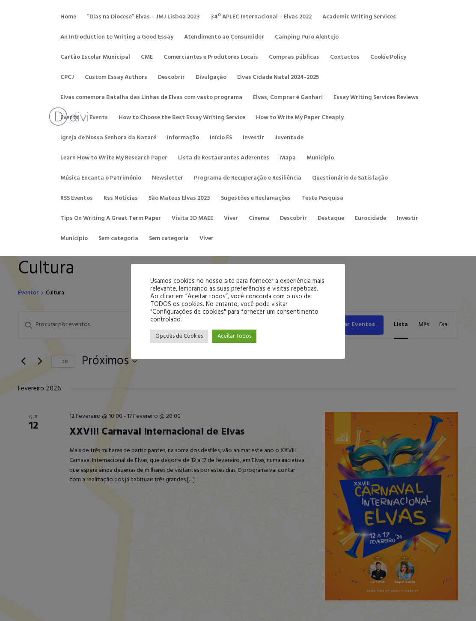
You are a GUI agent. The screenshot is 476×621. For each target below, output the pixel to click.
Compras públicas (294, 57)
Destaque (331, 218)
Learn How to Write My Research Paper (113, 158)
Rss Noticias (121, 198)
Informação (183, 138)
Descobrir (171, 77)
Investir (253, 138)
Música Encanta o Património (100, 178)
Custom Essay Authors (116, 77)
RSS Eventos (76, 198)
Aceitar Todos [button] (234, 336)
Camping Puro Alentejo (307, 37)
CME (147, 57)
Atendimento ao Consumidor (224, 37)
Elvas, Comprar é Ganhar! (288, 98)
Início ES (221, 138)
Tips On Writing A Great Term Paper (110, 218)
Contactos (345, 57)
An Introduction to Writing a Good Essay (116, 37)
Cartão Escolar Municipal (95, 57)
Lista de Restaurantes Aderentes (223, 158)
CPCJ (67, 77)
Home (68, 17)
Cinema (259, 218)
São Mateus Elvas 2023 (179, 198)
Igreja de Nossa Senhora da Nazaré (108, 138)
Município (320, 158)
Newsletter (167, 178)
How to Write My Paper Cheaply (300, 118)
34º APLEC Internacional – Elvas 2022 (261, 17)
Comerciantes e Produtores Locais (211, 57)
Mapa (288, 158)
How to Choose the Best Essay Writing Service (182, 118)
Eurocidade (370, 218)
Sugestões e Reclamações (256, 198)
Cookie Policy (388, 57)
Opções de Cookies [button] (179, 336)
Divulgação (211, 77)
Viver (231, 218)
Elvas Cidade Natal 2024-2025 (278, 77)
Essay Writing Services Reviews (376, 98)
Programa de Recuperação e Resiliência (247, 178)
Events (69, 118)
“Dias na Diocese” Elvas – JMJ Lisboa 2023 (143, 17)
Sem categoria (118, 239)
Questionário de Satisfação (350, 178)
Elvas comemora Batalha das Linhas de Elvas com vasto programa (151, 98)
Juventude (289, 138)
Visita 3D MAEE (192, 218)
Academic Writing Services (359, 17)
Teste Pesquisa (322, 198)
